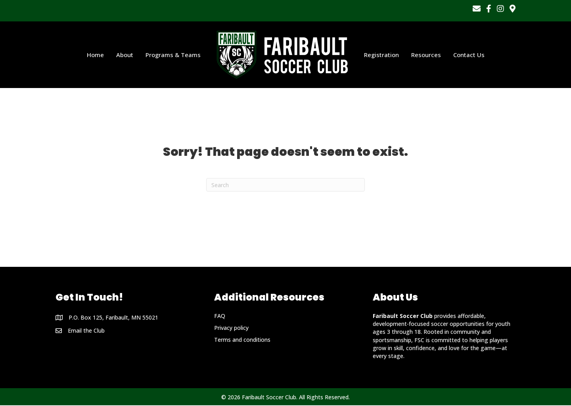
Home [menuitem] (95, 55)
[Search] (285, 185)
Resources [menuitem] (426, 55)
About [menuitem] (124, 55)
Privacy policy (231, 328)
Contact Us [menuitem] (469, 55)
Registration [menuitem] (381, 55)
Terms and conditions (242, 340)
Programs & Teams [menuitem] (173, 55)
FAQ (219, 316)
